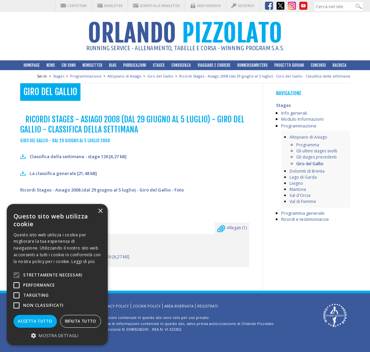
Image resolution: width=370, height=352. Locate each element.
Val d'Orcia (300, 195)
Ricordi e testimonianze (305, 219)
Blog (112, 65)
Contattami (77, 6)
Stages (159, 65)
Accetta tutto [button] (35, 321)
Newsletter (113, 6)
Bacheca (339, 65)
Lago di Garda (303, 177)
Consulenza (181, 65)
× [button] (100, 211)
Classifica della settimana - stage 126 (78, 156)
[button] (57, 335)
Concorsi (318, 65)
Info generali (294, 113)
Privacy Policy (114, 306)
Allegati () (232, 229)
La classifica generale (63, 173)
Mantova (298, 189)
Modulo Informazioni (302, 119)
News (50, 65)
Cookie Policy (147, 306)
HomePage (32, 65)
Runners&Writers (252, 65)
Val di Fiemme (303, 201)
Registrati (246, 6)
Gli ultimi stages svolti (316, 151)
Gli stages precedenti (316, 157)
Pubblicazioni (134, 65)
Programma (307, 145)
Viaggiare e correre (214, 65)
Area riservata (209, 6)
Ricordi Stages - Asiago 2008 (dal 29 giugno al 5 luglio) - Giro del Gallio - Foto (102, 190)
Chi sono (69, 65)
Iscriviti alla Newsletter (160, 6)
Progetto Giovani (289, 65)
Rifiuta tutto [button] (80, 321)
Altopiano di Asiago (124, 76)
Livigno (296, 183)
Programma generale (303, 213)
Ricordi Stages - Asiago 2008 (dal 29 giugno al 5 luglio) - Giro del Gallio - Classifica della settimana (264, 76)
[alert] (57, 274)
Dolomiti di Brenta (307, 171)
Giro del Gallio (160, 76)
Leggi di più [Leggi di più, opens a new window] (83, 261)
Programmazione (86, 76)
